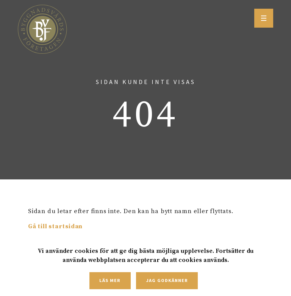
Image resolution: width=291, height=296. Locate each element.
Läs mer (109, 280)
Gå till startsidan (55, 226)
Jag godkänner (167, 280)
